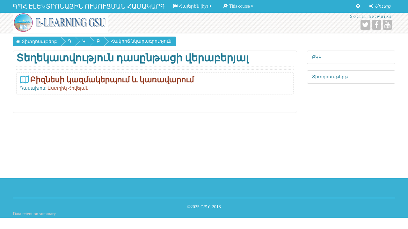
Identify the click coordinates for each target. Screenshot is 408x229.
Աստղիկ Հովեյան (68, 88)
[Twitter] (365, 25)
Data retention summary (34, 214)
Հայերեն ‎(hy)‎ (192, 6)
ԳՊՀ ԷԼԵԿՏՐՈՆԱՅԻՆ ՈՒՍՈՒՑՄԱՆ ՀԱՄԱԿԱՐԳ (89, 6)
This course (238, 6)
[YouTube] (387, 25)
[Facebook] (376, 25)
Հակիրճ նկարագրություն (141, 41)
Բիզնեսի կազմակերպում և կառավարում (112, 80)
